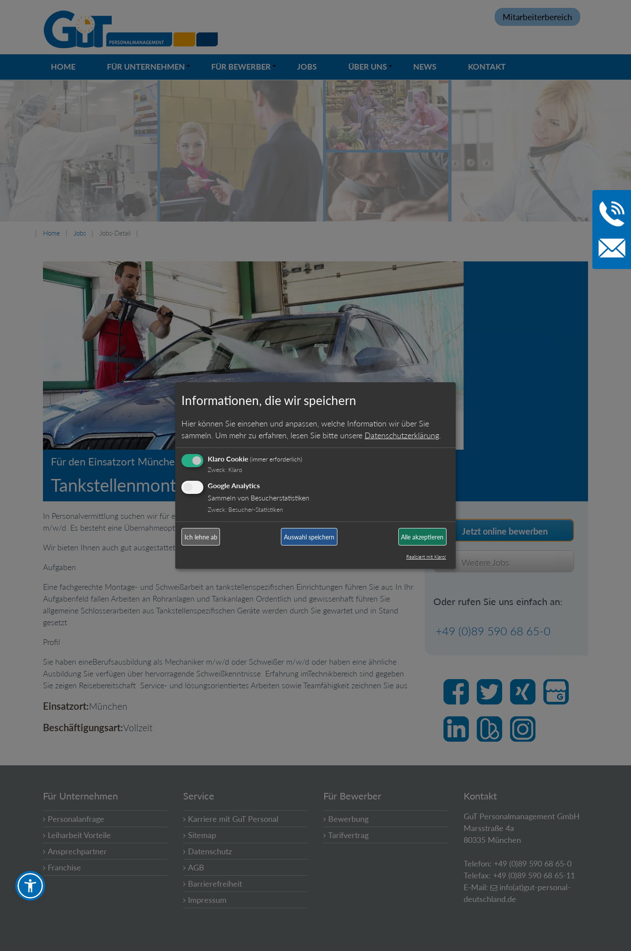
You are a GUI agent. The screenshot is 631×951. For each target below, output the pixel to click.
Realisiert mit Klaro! (426, 557)
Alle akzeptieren (422, 537)
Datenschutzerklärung (402, 435)
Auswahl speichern (309, 537)
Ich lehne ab (200, 537)
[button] (30, 885)
